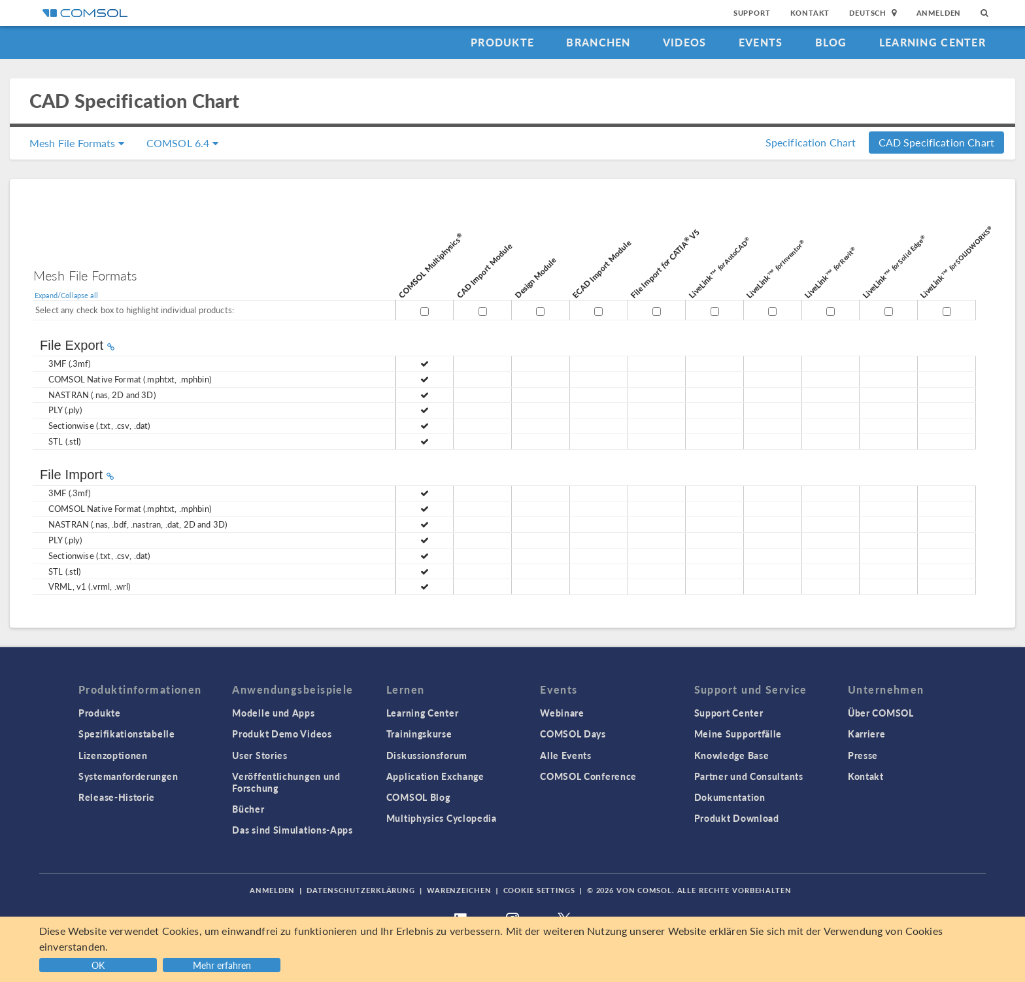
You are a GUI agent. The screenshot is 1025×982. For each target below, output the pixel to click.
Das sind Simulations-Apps (292, 829)
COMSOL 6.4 (182, 142)
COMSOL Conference (588, 776)
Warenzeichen (459, 890)
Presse (863, 755)
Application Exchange (435, 776)
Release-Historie (116, 797)
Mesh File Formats (76, 142)
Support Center (729, 712)
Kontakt (810, 13)
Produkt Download (736, 817)
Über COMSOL (881, 712)
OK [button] (98, 965)
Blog (831, 42)
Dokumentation (729, 797)
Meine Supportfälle (738, 733)
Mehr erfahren (222, 965)
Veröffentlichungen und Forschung (286, 782)
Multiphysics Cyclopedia (441, 817)
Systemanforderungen (128, 776)
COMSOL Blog (418, 797)
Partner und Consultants (748, 776)
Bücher (248, 808)
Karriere (867, 733)
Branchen (598, 42)
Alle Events (566, 755)
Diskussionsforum (426, 755)
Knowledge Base (731, 755)
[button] (223, 963)
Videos (685, 42)
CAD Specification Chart (936, 142)
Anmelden (939, 13)
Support (752, 13)
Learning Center (932, 42)
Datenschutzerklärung (361, 890)
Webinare (562, 712)
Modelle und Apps (273, 712)
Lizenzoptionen (113, 755)
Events (761, 42)
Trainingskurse (419, 733)
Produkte (502, 42)
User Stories (259, 755)
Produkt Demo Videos (281, 733)
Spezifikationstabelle (126, 733)
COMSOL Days (573, 733)
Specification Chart (810, 142)
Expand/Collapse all (66, 295)
